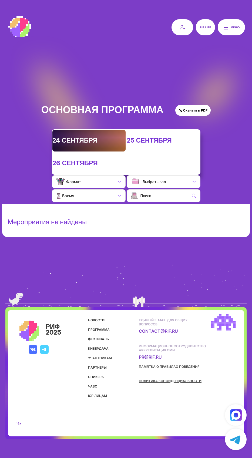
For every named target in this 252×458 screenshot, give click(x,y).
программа (99, 330)
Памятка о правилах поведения (169, 367)
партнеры (97, 367)
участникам (100, 358)
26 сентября (75, 163)
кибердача (98, 348)
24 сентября (75, 140)
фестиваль (98, 339)
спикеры (96, 377)
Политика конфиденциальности (170, 381)
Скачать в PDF (193, 110)
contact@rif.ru (158, 331)
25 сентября (149, 140)
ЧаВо (92, 386)
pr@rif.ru (150, 357)
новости (96, 320)
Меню (231, 27)
